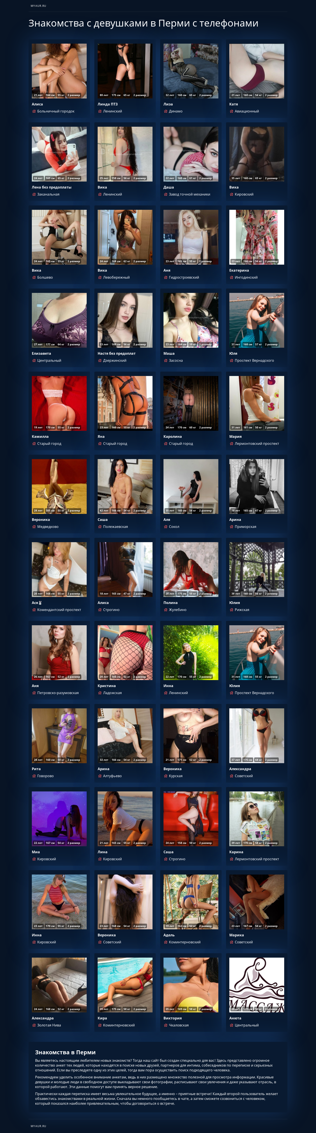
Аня (166, 270)
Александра (240, 768)
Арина (235, 519)
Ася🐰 (37, 602)
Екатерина (239, 270)
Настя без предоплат (117, 353)
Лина (103, 852)
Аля (166, 519)
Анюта (235, 1018)
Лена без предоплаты (52, 187)
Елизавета (41, 353)
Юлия (234, 602)
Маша (169, 353)
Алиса (37, 104)
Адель (169, 935)
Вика (102, 187)
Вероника (41, 519)
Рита (36, 768)
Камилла (40, 436)
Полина (170, 602)
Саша (103, 519)
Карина (236, 852)
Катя (233, 104)
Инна (168, 685)
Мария (235, 436)
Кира (102, 1018)
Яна (101, 436)
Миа (36, 852)
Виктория (172, 1018)
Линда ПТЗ (108, 104)
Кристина (107, 685)
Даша (168, 187)
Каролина (172, 436)
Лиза (168, 104)
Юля (233, 353)
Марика (236, 935)
